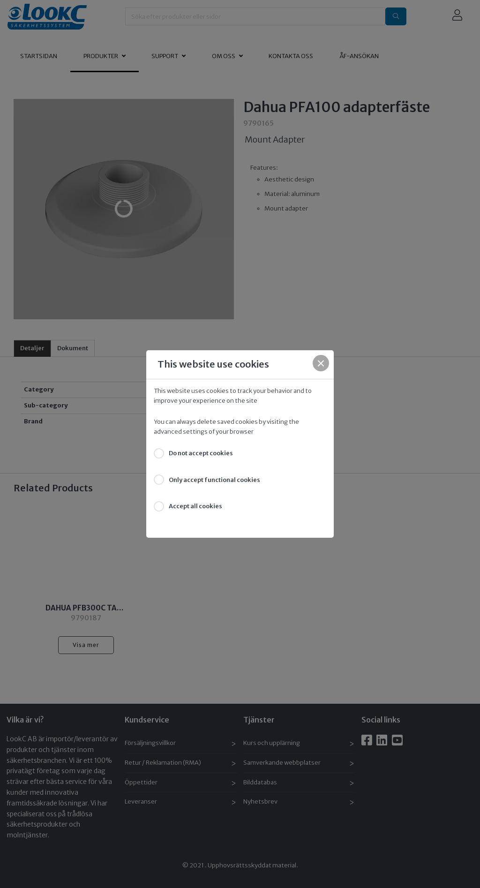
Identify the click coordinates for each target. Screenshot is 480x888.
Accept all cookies (195, 506)
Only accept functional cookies (214, 480)
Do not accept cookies (201, 453)
